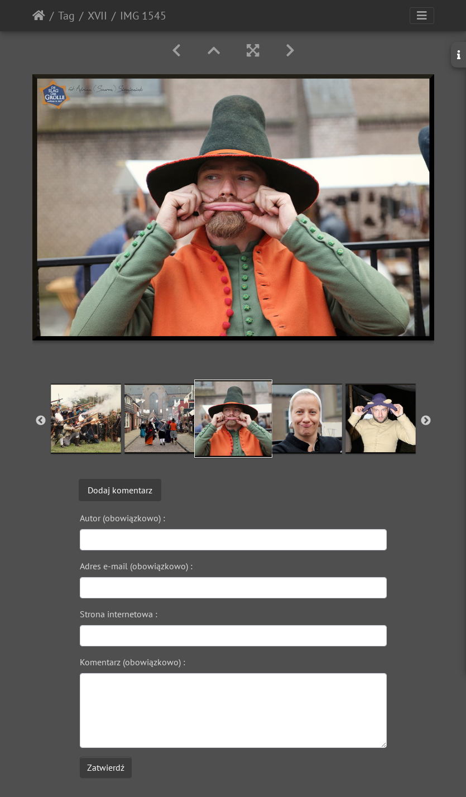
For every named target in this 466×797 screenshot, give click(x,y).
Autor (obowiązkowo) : (122, 518)
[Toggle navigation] (422, 15)
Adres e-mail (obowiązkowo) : (136, 566)
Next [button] (425, 420)
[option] (86, 418)
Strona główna (38, 15)
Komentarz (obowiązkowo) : (132, 662)
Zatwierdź (105, 767)
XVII (97, 15)
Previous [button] (40, 420)
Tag (66, 15)
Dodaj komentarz (120, 490)
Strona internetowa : (118, 614)
